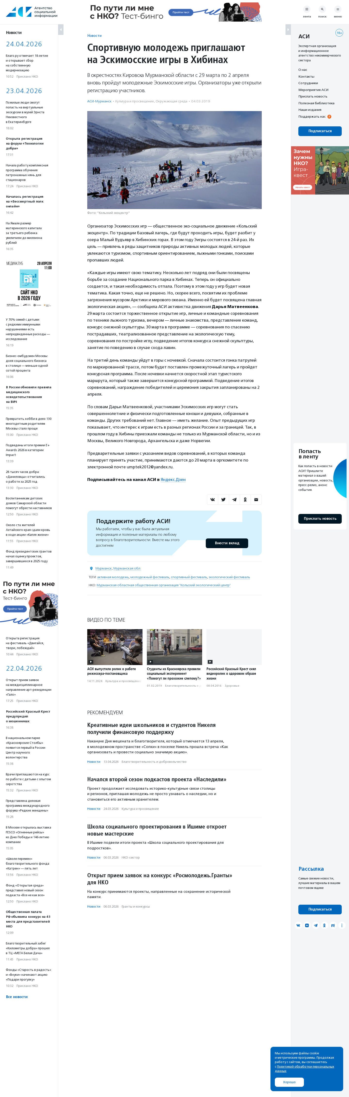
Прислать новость (312, 96)
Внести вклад (227, 543)
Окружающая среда (171, 101)
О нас (302, 70)
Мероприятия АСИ (313, 90)
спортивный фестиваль (189, 577)
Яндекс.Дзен (173, 479)
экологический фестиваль (229, 577)
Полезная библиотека (316, 103)
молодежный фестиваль (149, 577)
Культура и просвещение (134, 101)
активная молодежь (113, 577)
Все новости (16, 997)
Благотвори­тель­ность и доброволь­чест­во (195, 685)
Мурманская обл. (127, 568)
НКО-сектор (131, 857)
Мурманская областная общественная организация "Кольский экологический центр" (164, 585)
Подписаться (320, 131)
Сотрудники (308, 83)
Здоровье (232, 685)
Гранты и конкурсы (136, 906)
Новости (94, 35)
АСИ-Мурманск (99, 101)
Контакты (306, 76)
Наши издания (309, 110)
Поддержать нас (311, 116)
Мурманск (103, 568)
